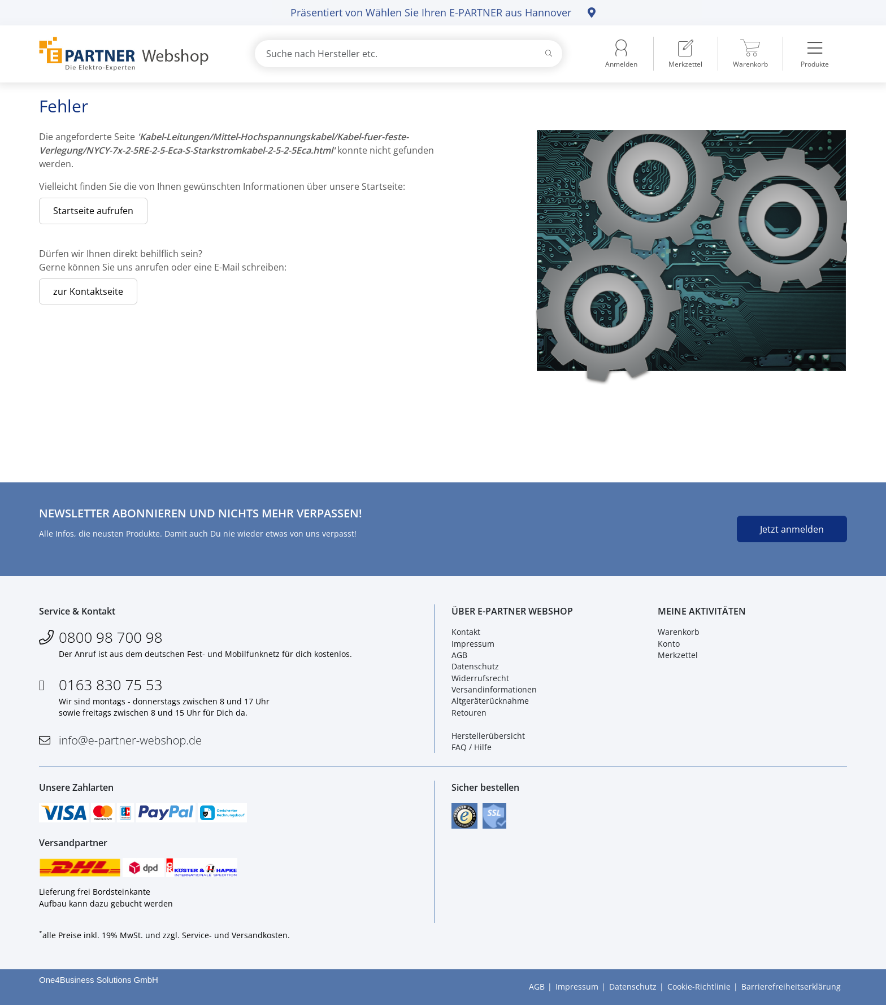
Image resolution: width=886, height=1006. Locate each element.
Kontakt (465, 632)
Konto (669, 643)
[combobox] (408, 53)
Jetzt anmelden (792, 529)
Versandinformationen (494, 690)
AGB (459, 655)
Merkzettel (678, 655)
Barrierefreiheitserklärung (791, 987)
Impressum (472, 643)
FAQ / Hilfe (471, 747)
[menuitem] (685, 54)
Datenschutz (475, 666)
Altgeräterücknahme (490, 701)
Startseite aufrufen (93, 210)
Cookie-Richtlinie (699, 987)
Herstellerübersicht (488, 735)
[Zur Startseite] (133, 54)
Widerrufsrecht (480, 678)
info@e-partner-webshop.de (130, 740)
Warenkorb (679, 632)
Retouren (469, 712)
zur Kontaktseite (88, 291)
